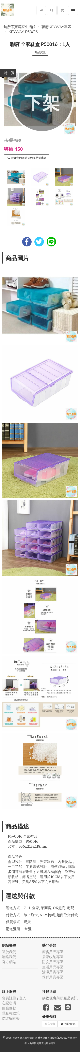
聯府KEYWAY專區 (56, 27)
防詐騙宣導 (11, 1018)
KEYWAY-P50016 (23, 32)
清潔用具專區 (52, 972)
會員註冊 (9, 998)
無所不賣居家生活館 (20, 27)
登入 (22, 998)
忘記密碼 (9, 1003)
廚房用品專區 (52, 952)
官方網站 (9, 962)
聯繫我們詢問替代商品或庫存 (27, 158)
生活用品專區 (52, 967)
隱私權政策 (11, 1013)
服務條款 (9, 1008)
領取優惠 (68, 1024)
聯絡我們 (9, 957)
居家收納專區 (52, 957)
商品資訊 (40, 52)
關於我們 (9, 952)
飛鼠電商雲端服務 (41, 1043)
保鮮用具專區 (52, 977)
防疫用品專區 (52, 962)
